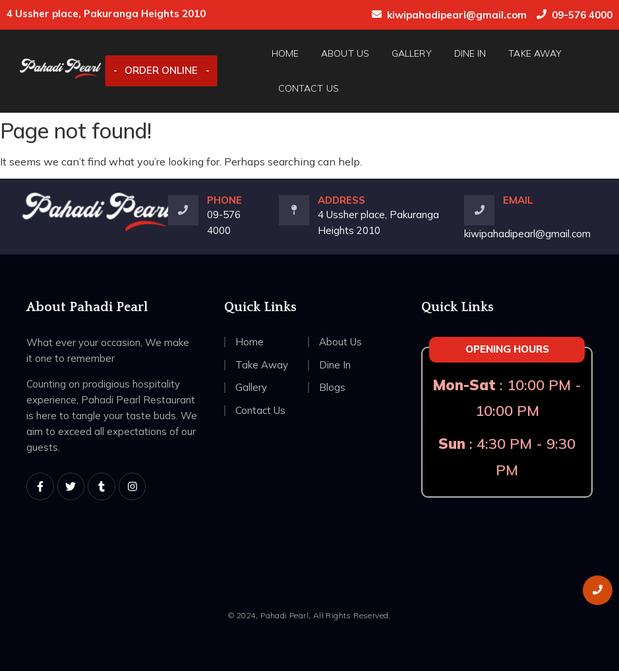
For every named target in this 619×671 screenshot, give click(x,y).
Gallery (412, 53)
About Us (345, 53)
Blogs (332, 387)
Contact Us (308, 88)
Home (285, 53)
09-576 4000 (582, 15)
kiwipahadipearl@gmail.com (457, 15)
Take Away (535, 53)
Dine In (470, 53)
